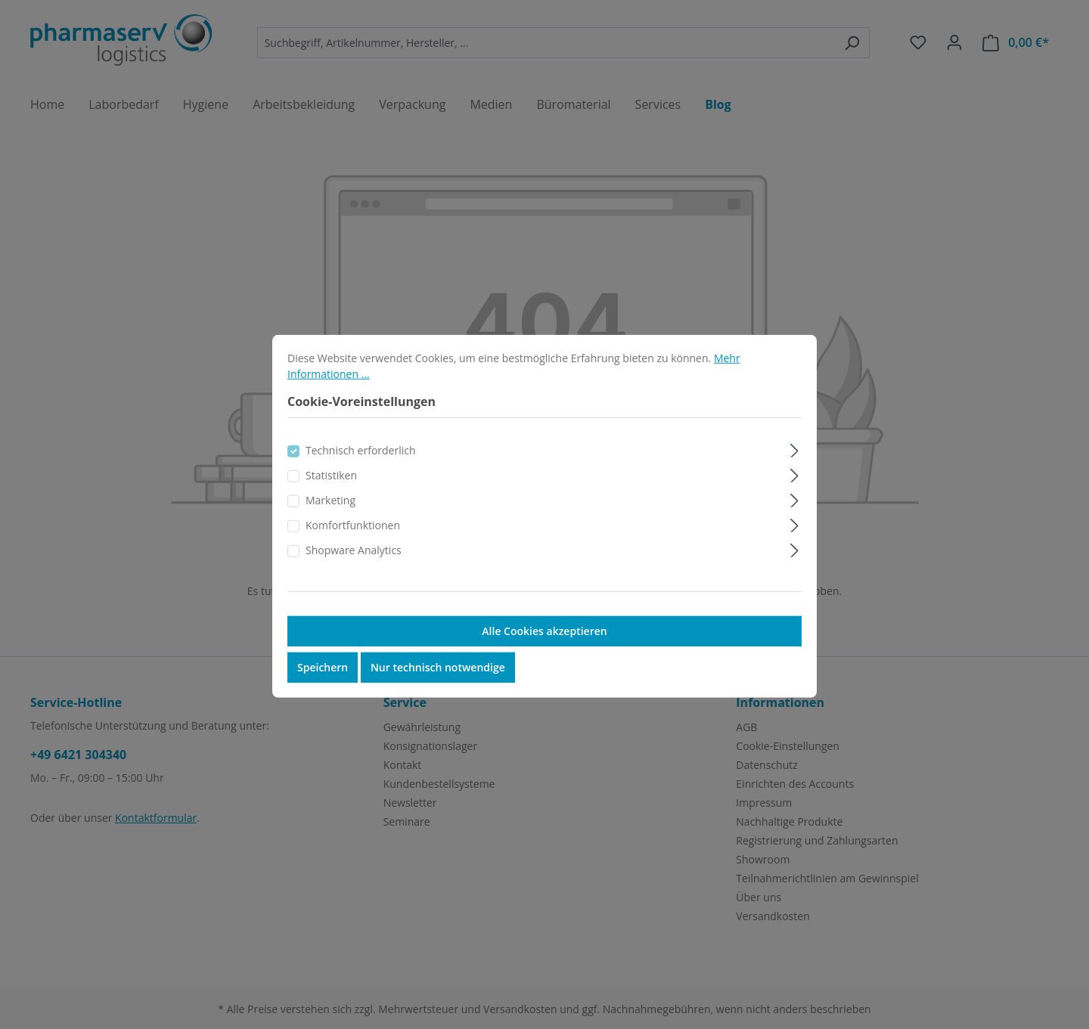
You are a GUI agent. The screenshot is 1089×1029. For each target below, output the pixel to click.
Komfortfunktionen (353, 544)
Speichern (322, 686)
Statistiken (331, 494)
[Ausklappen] (794, 467)
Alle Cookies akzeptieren (544, 650)
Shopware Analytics (354, 569)
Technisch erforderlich (361, 469)
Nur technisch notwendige (438, 686)
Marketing (330, 519)
